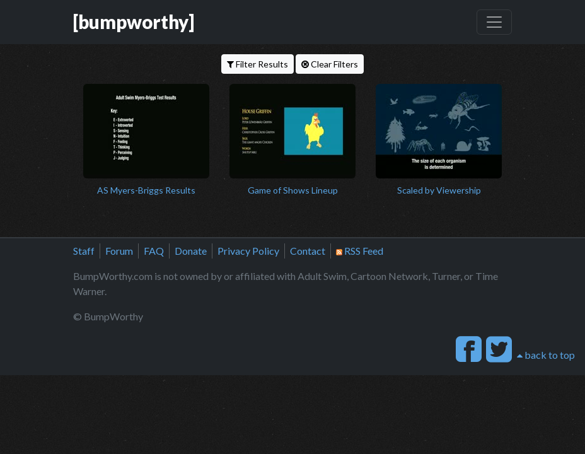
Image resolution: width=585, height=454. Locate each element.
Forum (119, 251)
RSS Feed (359, 251)
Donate (191, 251)
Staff (84, 251)
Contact (307, 251)
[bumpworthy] (133, 22)
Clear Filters (329, 64)
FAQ (154, 251)
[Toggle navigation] (494, 22)
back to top (546, 355)
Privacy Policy (248, 251)
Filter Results (257, 64)
